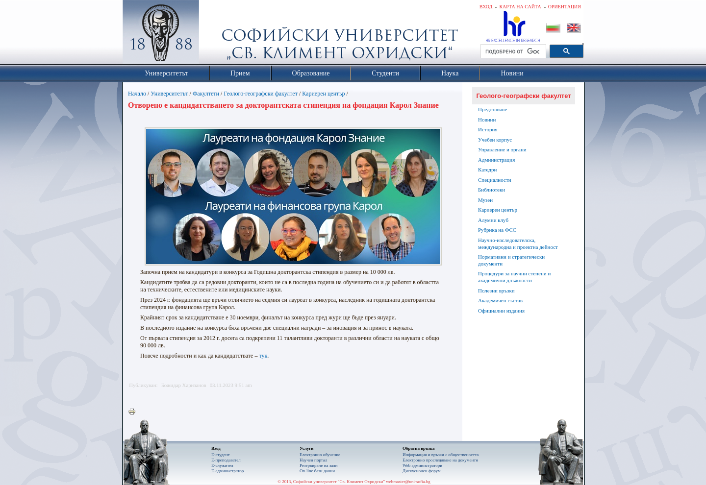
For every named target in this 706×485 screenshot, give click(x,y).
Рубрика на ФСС (497, 230)
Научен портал (313, 460)
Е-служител (222, 465)
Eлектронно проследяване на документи (440, 460)
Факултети (206, 93)
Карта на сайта (520, 6)
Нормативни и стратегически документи (511, 260)
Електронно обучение (320, 454)
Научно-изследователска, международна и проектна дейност (518, 243)
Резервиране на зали (319, 465)
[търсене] (512, 51)
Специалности (494, 180)
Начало (137, 93)
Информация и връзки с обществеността (441, 454)
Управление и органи (502, 149)
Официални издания (501, 311)
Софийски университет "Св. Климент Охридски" (216, 34)
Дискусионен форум (422, 470)
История (487, 129)
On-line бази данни (317, 470)
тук (263, 355)
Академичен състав (500, 300)
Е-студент (220, 454)
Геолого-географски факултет (261, 93)
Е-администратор (227, 470)
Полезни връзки (496, 290)
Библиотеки (491, 190)
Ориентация (564, 6)
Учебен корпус (495, 140)
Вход (486, 6)
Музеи (485, 200)
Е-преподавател (226, 460)
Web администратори (422, 465)
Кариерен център (323, 93)
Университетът (169, 93)
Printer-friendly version (134, 412)
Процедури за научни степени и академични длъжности (514, 276)
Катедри (487, 169)
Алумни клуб (493, 220)
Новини (487, 119)
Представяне (492, 109)
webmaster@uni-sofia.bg (408, 481)
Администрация (496, 160)
